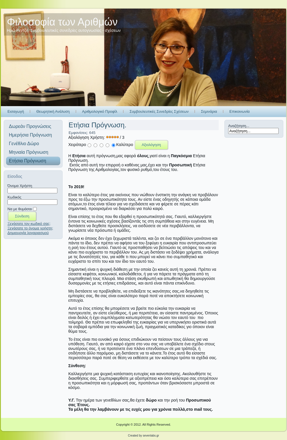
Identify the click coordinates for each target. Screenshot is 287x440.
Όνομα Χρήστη (19, 186)
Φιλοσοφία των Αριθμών (62, 22)
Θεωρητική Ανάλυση (52, 111)
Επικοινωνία (239, 111)
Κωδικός (14, 197)
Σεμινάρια (209, 111)
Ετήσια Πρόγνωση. (97, 125)
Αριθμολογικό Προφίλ (99, 111)
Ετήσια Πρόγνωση (27, 160)
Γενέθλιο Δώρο (24, 143)
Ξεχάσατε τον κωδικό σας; (29, 223)
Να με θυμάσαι (19, 209)
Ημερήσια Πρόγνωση (30, 135)
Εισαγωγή (15, 111)
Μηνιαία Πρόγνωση (28, 152)
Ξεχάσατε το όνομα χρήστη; (30, 228)
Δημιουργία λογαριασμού (28, 233)
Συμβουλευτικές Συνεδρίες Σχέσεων (159, 111)
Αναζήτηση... (238, 126)
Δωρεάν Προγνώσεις (30, 126)
